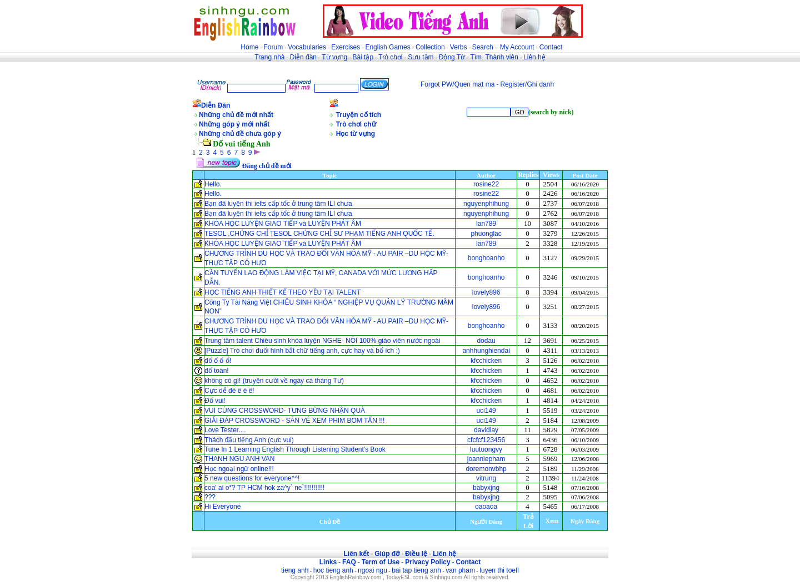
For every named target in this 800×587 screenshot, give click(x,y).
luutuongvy (486, 449)
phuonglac (486, 233)
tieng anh (294, 570)
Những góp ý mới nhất (234, 124)
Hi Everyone (222, 506)
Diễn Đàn (215, 105)
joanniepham (486, 459)
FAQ (349, 562)
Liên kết (356, 554)
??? (210, 497)
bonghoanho (486, 258)
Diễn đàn (303, 57)
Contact (550, 47)
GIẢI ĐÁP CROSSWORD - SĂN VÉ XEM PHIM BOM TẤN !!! (295, 420)
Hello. (213, 184)
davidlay (486, 430)
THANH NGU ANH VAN (239, 459)
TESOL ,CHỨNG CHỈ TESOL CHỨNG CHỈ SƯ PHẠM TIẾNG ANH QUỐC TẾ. (319, 233)
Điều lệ (416, 554)
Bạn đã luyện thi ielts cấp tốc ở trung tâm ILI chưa (278, 204)
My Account (517, 47)
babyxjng (486, 488)
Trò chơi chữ (356, 124)
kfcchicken (486, 361)
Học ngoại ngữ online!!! (239, 469)
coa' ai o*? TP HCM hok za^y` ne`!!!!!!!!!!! (264, 488)
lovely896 (486, 292)
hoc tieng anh (333, 570)
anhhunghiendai (485, 351)
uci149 (486, 410)
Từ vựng (334, 57)
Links (328, 562)
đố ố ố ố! (217, 361)
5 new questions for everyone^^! (251, 478)
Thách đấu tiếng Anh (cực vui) (249, 440)
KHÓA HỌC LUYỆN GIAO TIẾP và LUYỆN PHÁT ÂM (282, 223)
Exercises (345, 47)
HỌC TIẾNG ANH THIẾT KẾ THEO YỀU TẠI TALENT (282, 292)
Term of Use (380, 562)
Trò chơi (391, 57)
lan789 (486, 223)
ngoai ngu (372, 570)
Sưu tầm (420, 57)
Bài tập (362, 57)
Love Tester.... (225, 430)
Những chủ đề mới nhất (236, 115)
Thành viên (502, 57)
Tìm (476, 57)
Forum (273, 47)
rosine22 (486, 184)
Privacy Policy (427, 562)
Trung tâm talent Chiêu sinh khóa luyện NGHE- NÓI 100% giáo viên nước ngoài (322, 341)
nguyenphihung (486, 204)
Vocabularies (307, 47)
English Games (387, 47)
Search (482, 47)
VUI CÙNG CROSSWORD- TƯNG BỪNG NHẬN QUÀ (284, 410)
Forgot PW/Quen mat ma (457, 84)
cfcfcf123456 (486, 440)
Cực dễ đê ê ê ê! (229, 390)
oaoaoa (486, 506)
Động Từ (452, 57)
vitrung (486, 478)
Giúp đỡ (386, 554)
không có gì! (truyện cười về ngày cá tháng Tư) (274, 380)
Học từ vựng (355, 134)
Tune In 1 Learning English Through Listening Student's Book (295, 449)
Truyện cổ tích (358, 115)
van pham (460, 570)
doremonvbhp (486, 469)
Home (249, 47)
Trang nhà (269, 57)
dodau (486, 341)
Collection (430, 47)
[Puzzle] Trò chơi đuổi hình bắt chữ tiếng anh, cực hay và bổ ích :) (303, 351)
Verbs (458, 47)
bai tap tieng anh (416, 570)
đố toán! (216, 371)
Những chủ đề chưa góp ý (240, 134)
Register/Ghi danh (527, 84)
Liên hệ (534, 57)
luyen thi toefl (499, 570)
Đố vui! (215, 400)
